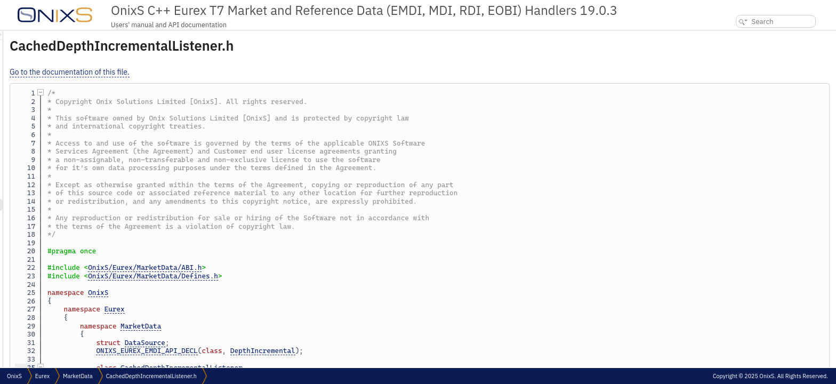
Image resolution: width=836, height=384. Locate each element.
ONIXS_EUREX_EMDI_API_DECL (280, 351)
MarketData (274, 326)
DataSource (278, 343)
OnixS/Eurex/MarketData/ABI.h (278, 267)
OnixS (231, 293)
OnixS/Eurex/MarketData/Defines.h (286, 276)
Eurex (248, 309)
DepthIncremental (396, 351)
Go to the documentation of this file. (203, 72)
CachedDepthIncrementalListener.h (151, 376)
